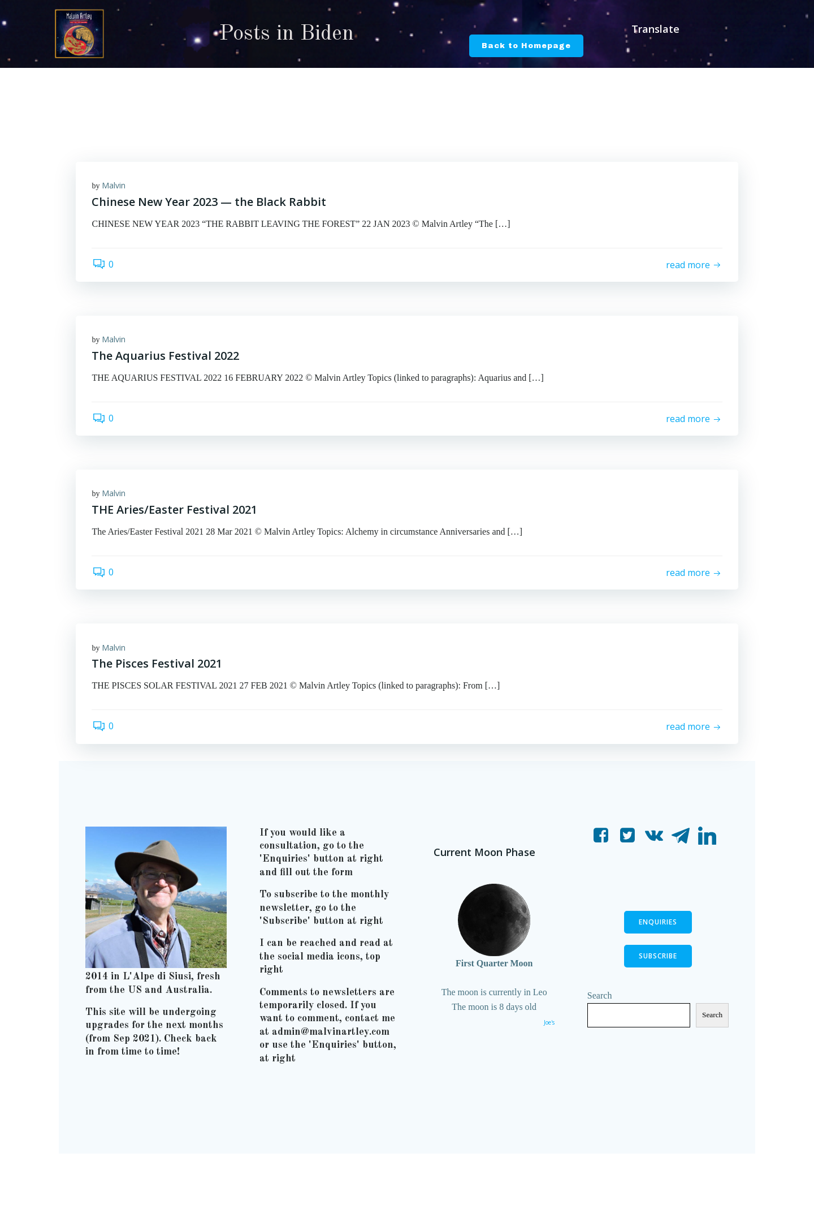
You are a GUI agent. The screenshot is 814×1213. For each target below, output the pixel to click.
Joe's (548, 1029)
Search (600, 1001)
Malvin (115, 185)
